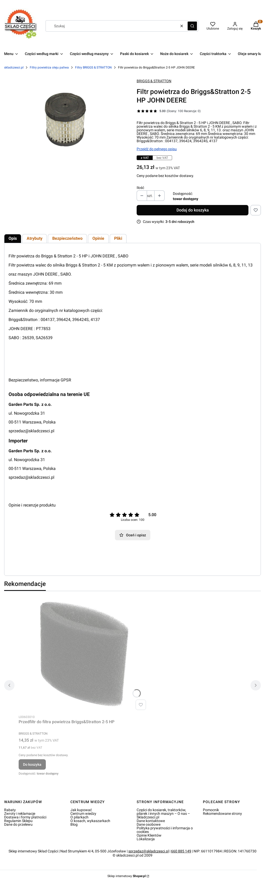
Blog (74, 824)
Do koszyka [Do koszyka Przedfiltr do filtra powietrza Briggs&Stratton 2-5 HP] (32, 764)
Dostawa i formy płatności (25, 817)
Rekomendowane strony (222, 813)
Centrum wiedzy (83, 813)
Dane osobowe (148, 824)
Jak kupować (81, 810)
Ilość (140, 187)
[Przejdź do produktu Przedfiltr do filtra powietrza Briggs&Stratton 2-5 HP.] (83, 653)
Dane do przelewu (18, 824)
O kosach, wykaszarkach (90, 821)
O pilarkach (79, 817)
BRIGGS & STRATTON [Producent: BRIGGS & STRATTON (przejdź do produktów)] (154, 81)
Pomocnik (211, 810)
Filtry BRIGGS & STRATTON (93, 67)
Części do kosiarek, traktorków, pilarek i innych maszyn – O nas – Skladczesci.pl (163, 813)
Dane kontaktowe (151, 821)
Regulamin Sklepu (18, 821)
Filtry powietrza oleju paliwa (49, 67)
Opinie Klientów (149, 835)
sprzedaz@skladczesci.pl (31, 430)
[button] (192, 26)
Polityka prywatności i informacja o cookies (165, 830)
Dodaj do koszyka (192, 210)
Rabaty (10, 810)
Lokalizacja (146, 839)
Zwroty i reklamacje (19, 813)
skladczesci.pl (14, 67)
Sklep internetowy (126, 876)
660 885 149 (181, 851)
